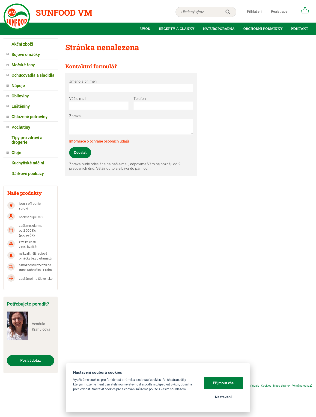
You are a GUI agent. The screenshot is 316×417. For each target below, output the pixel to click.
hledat (227, 12)
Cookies (266, 385)
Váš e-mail (77, 98)
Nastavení (223, 397)
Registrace (279, 11)
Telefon (140, 98)
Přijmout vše (223, 383)
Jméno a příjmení (83, 81)
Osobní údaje (251, 385)
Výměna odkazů (302, 385)
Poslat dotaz (30, 360)
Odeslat (80, 152)
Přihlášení (254, 11)
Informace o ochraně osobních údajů (99, 141)
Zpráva (75, 116)
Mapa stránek (281, 385)
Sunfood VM (64, 12)
